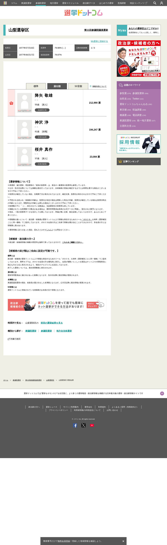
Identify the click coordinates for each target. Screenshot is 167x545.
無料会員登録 (64, 541)
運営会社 (88, 407)
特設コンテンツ (138, 3)
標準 (36, 86)
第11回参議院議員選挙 (96, 30)
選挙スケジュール (70, 3)
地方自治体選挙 (64, 331)
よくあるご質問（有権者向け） (125, 407)
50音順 (78, 86)
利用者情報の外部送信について (87, 410)
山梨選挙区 (50, 380)
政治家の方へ (34, 407)
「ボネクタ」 (87, 219)
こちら (49, 230)
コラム (14, 3)
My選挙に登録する (99, 41)
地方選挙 (54, 3)
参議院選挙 (41, 3)
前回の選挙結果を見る (52, 323)
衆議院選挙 (26, 3)
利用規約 (102, 407)
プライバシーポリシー (58, 410)
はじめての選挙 (106, 3)
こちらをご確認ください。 (72, 242)
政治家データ (89, 3)
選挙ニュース (51, 407)
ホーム (5, 380)
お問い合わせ (112, 410)
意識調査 (122, 3)
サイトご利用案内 (71, 407)
